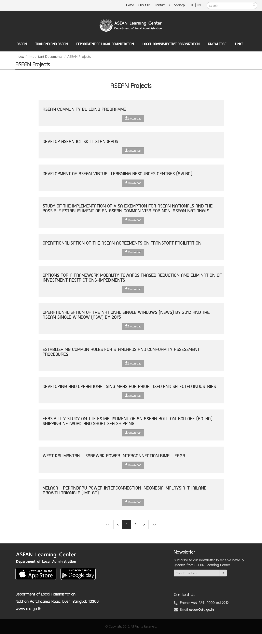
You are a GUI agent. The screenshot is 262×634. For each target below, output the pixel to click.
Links (239, 44)
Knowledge (217, 44)
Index (19, 56)
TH (191, 5)
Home (130, 5)
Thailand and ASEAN (51, 44)
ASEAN (22, 44)
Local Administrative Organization (170, 44)
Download (133, 118)
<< (108, 524)
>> (154, 524)
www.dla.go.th (28, 608)
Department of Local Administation (105, 44)
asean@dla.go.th (201, 610)
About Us (144, 5)
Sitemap (179, 5)
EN (199, 5)
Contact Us (162, 5)
